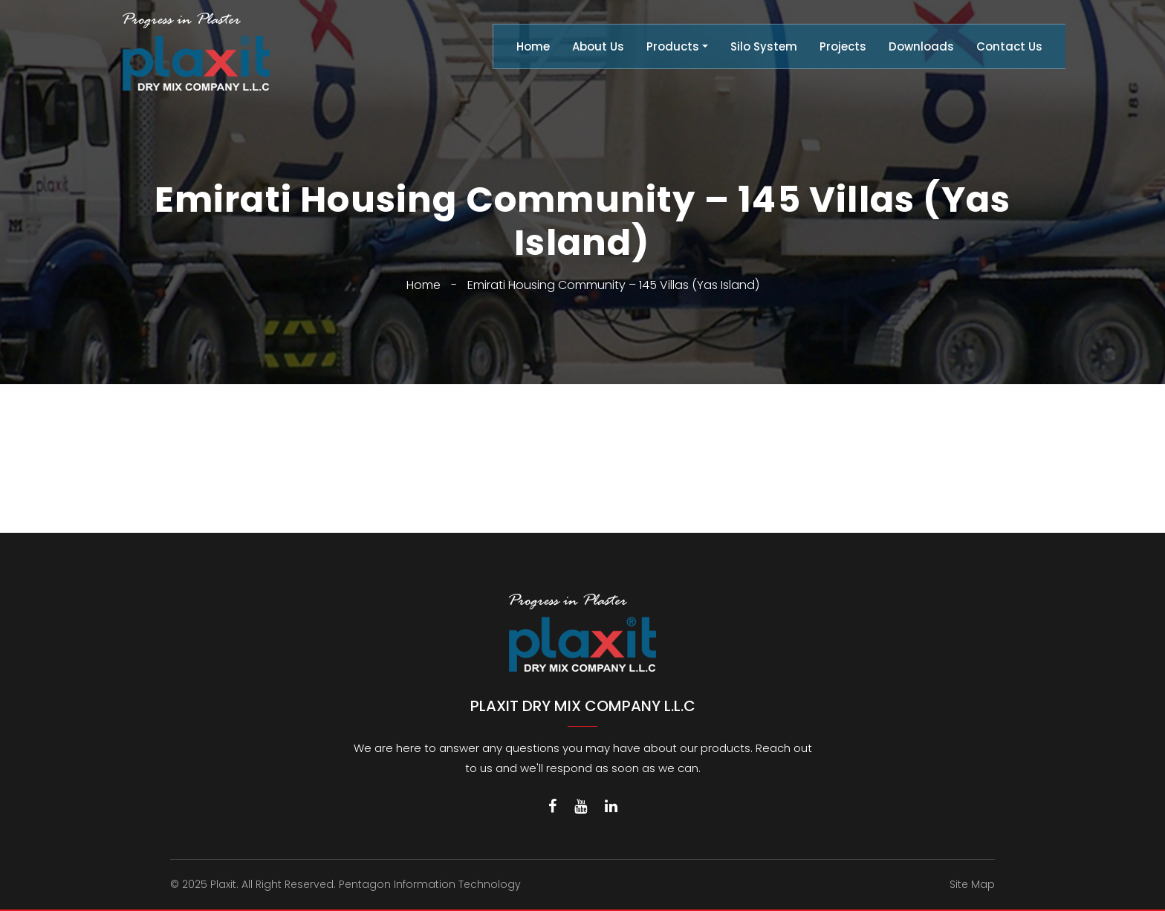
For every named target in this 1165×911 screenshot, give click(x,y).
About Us (598, 46)
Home (533, 46)
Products (672, 46)
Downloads (921, 46)
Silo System (763, 46)
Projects (843, 46)
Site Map (972, 884)
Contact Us (1009, 46)
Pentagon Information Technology (430, 884)
